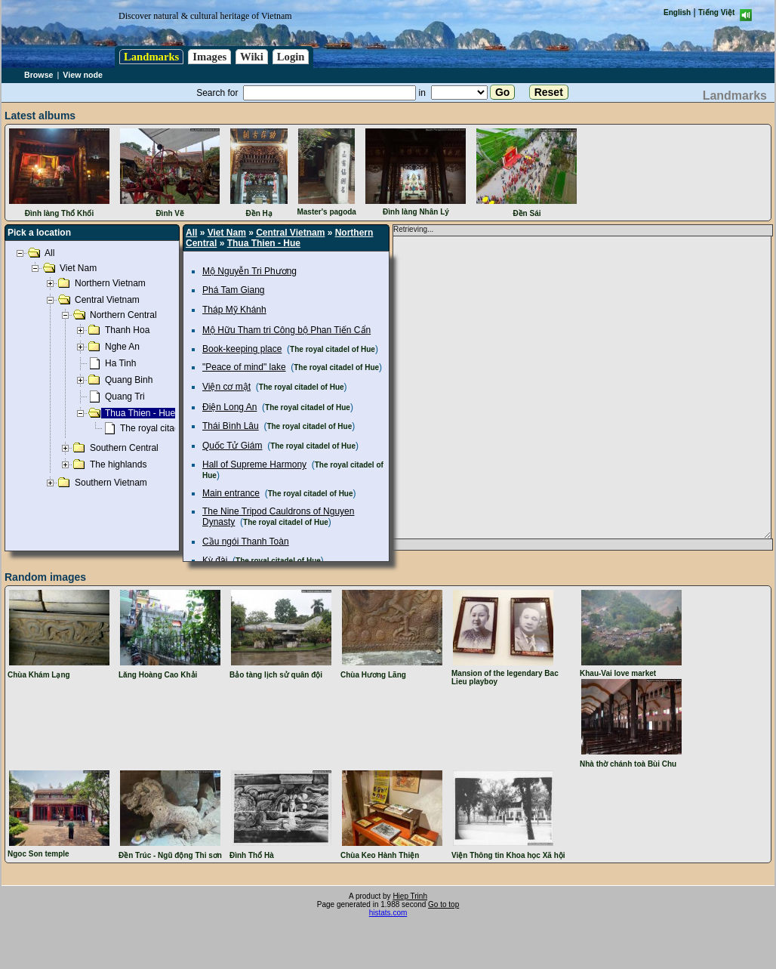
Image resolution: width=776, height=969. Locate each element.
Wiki (251, 57)
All (191, 232)
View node (83, 74)
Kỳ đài (214, 560)
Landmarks (151, 57)
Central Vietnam (290, 232)
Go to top (443, 904)
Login (291, 57)
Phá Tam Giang (233, 290)
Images (209, 57)
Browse (39, 74)
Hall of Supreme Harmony (254, 464)
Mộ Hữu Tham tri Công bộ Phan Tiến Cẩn (286, 330)
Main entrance (231, 493)
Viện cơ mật (226, 386)
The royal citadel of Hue (332, 349)
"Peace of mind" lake (244, 367)
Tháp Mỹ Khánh (234, 309)
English (677, 12)
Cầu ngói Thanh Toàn (245, 541)
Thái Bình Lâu (230, 426)
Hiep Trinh (410, 896)
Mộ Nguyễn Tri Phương (249, 271)
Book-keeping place (242, 349)
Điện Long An (229, 407)
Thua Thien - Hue (263, 243)
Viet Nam (227, 232)
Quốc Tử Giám (232, 445)
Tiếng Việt (716, 12)
